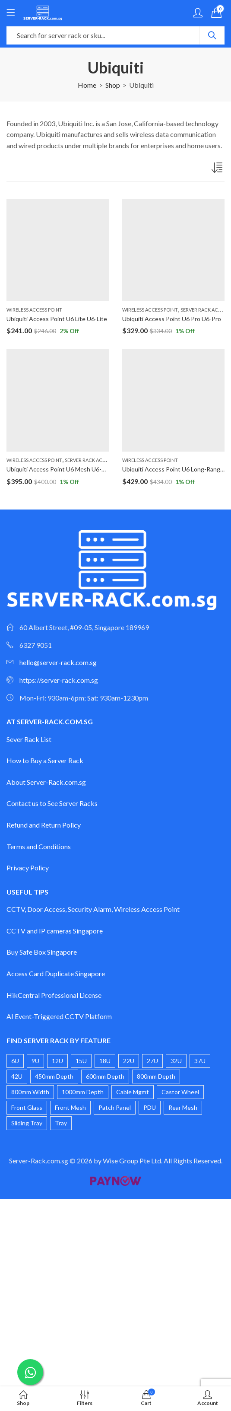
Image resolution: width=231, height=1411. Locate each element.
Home (87, 85)
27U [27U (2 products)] (152, 1060)
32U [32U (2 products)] (176, 1060)
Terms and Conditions (38, 846)
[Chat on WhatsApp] (30, 1372)
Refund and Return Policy (43, 825)
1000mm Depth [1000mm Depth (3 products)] (83, 1092)
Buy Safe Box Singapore (41, 952)
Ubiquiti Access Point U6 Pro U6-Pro (171, 318)
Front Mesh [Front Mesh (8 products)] (70, 1107)
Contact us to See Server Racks (52, 803)
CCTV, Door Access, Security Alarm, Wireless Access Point (93, 909)
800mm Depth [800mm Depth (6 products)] (156, 1076)
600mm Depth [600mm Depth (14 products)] (105, 1076)
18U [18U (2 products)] (105, 1060)
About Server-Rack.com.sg (46, 782)
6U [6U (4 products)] (15, 1060)
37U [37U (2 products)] (200, 1060)
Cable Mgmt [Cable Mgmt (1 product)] (132, 1092)
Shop (112, 85)
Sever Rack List (28, 739)
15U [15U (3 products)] (81, 1060)
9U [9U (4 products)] (35, 1060)
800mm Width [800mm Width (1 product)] (30, 1092)
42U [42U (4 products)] (16, 1076)
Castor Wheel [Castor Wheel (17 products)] (180, 1092)
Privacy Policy (27, 867)
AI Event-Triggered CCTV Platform (59, 1016)
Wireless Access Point (34, 309)
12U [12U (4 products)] (57, 1060)
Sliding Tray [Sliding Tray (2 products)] (26, 1123)
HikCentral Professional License (53, 995)
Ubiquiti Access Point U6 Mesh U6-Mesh (61, 469)
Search (212, 35)
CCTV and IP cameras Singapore (54, 931)
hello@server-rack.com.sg (58, 662)
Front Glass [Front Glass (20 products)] (26, 1107)
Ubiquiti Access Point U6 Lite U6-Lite (56, 318)
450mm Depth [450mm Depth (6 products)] (54, 1076)
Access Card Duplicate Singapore (55, 973)
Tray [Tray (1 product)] (61, 1123)
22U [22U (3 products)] (128, 1060)
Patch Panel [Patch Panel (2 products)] (114, 1107)
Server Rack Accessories (96, 460)
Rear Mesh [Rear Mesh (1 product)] (182, 1107)
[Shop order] (218, 169)
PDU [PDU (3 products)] (149, 1107)
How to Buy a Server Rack (44, 760)
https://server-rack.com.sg (58, 680)
